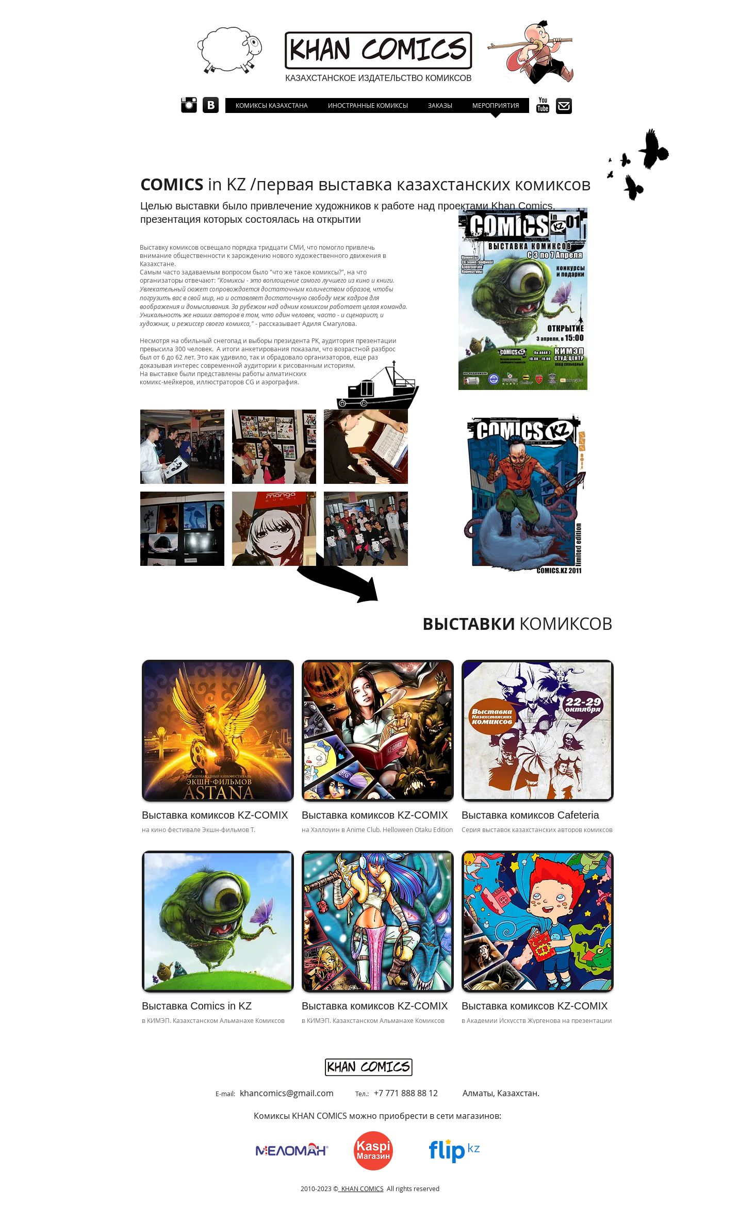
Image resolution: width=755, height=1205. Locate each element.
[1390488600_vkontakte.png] (211, 105)
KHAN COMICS (362, 1188)
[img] (538, 751)
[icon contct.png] (564, 106)
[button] (182, 447)
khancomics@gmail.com (287, 1093)
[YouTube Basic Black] (543, 105)
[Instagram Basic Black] (189, 105)
